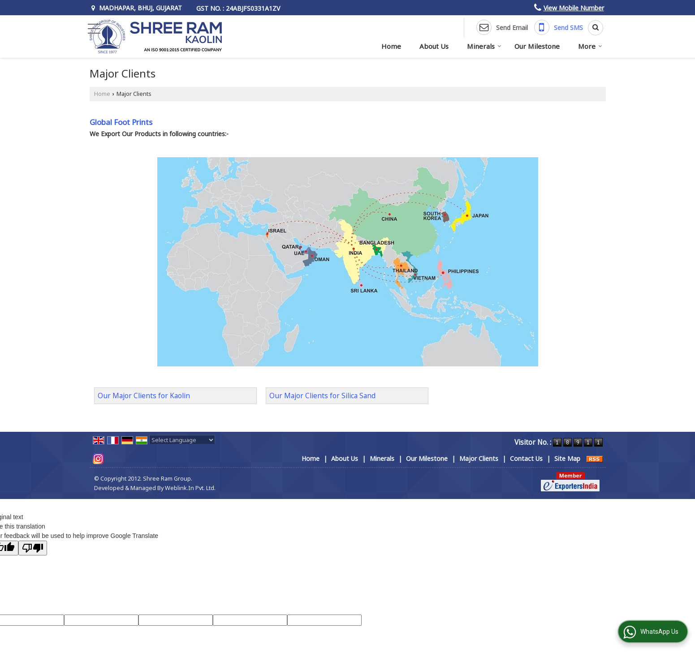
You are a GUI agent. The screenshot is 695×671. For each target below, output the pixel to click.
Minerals (484, 46)
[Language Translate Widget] (182, 440)
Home (391, 46)
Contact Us (526, 458)
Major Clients (478, 458)
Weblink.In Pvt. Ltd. (190, 488)
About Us (434, 46)
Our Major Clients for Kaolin (144, 395)
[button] (574, 8)
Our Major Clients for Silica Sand (322, 395)
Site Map (567, 458)
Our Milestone (537, 46)
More (590, 46)
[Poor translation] (32, 548)
